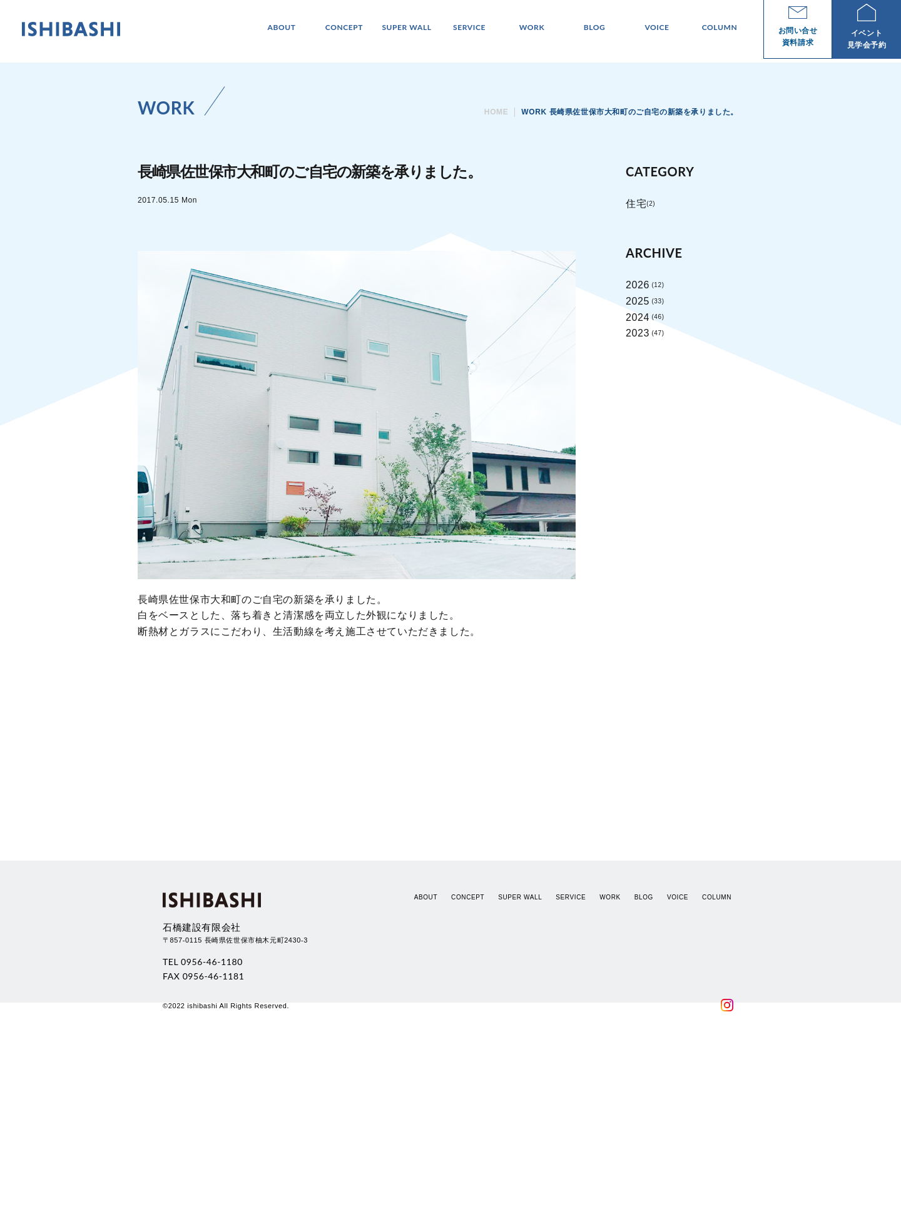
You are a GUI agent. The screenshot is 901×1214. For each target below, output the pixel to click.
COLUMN (716, 1059)
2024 (637, 317)
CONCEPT (467, 1059)
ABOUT (425, 1059)
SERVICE (571, 1059)
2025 (637, 301)
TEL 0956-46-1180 (203, 1124)
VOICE (677, 1059)
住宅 (636, 203)
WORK (610, 1059)
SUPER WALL (520, 1059)
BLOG (643, 1059)
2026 (637, 285)
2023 (637, 333)
